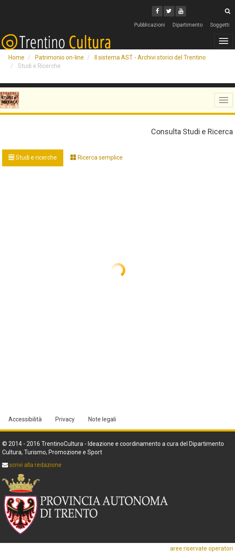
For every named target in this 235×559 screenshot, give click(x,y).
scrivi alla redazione (35, 464)
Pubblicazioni (149, 25)
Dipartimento (188, 25)
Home (16, 57)
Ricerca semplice (96, 157)
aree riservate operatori (201, 548)
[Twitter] (169, 11)
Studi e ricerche (32, 157)
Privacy (65, 419)
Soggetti (220, 25)
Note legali (102, 419)
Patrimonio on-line (59, 57)
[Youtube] (181, 11)
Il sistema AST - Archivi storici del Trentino (150, 57)
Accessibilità (25, 419)
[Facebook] (157, 11)
